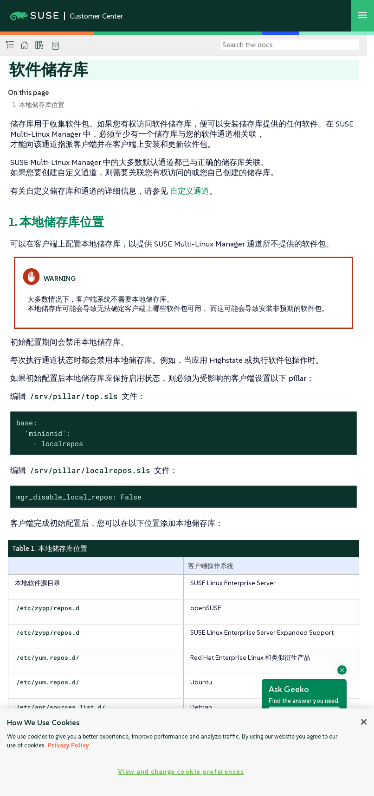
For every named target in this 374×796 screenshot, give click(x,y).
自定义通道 (189, 191)
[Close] (364, 722)
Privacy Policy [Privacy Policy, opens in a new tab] (68, 745)
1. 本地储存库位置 (38, 105)
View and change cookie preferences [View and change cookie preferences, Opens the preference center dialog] (181, 771)
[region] (187, 752)
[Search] (289, 45)
